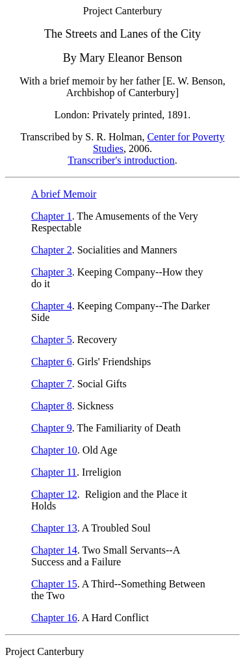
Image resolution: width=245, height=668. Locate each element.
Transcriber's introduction (121, 160)
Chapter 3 (51, 271)
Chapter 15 (54, 583)
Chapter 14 (54, 550)
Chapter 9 (51, 427)
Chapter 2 (51, 249)
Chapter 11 (54, 472)
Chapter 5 (51, 339)
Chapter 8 (51, 405)
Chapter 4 (51, 305)
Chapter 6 (51, 361)
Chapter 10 (54, 450)
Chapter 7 (51, 383)
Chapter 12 (54, 494)
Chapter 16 (54, 617)
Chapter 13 (54, 527)
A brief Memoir (63, 193)
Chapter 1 (51, 216)
